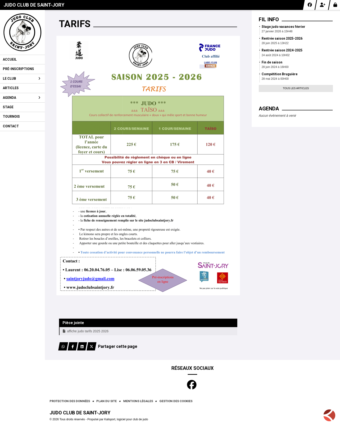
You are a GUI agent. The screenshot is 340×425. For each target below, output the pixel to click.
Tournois (11, 116)
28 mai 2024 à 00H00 (275, 78)
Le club (21, 78)
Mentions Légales (138, 401)
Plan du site (106, 401)
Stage (8, 107)
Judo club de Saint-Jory (34, 5)
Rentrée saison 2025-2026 (282, 38)
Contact (11, 126)
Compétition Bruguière (280, 74)
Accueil (10, 59)
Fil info (269, 19)
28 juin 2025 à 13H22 (275, 43)
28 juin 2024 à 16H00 (275, 67)
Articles (11, 88)
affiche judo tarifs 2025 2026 (86, 331)
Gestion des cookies (175, 401)
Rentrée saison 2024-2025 (282, 50)
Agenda (21, 98)
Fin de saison (272, 62)
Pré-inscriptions (18, 69)
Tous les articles (296, 88)
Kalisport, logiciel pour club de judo (126, 419)
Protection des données (70, 401)
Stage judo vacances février (283, 27)
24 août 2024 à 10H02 (276, 55)
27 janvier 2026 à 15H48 (277, 31)
